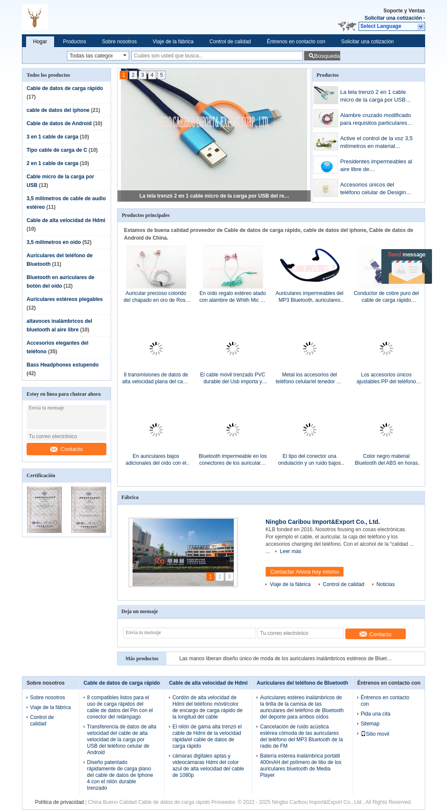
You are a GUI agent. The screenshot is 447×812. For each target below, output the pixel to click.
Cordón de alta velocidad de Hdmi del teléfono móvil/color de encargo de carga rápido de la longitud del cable (207, 707)
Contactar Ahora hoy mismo (304, 571)
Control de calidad (230, 42)
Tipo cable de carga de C (57, 150)
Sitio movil (375, 734)
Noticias (386, 584)
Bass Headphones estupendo (63, 365)
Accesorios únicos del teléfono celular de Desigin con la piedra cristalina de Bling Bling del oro (373, 189)
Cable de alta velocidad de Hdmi (66, 220)
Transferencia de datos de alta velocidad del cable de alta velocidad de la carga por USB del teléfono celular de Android (122, 739)
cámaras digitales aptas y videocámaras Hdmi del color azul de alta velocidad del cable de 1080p (208, 765)
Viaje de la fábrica (173, 42)
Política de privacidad (59, 802)
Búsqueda (327, 56)
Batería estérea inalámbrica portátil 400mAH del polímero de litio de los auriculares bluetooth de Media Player (300, 765)
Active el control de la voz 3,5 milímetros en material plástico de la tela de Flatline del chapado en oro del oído (376, 143)
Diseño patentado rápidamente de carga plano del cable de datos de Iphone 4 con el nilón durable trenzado (120, 775)
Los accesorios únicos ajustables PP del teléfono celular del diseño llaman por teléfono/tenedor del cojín (386, 378)
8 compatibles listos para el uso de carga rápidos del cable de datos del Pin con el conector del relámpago (120, 707)
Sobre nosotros (119, 42)
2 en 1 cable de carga (53, 163)
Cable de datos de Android (59, 123)
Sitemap (370, 724)
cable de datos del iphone (58, 110)
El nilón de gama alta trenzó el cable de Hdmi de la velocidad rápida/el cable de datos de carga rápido (207, 736)
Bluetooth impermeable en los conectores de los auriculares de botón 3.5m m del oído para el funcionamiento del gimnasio (233, 459)
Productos (74, 42)
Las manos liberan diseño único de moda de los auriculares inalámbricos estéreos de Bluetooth (286, 659)
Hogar (40, 42)
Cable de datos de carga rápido (65, 88)
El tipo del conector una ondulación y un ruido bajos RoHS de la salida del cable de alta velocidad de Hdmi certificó (309, 459)
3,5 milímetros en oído (54, 242)
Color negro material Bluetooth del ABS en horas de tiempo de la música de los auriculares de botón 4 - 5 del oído (386, 459)
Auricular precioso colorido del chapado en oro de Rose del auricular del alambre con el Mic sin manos (156, 297)
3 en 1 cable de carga (53, 137)
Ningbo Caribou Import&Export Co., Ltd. (323, 521)
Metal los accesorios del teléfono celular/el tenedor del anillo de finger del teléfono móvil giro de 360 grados (309, 378)
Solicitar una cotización (393, 18)
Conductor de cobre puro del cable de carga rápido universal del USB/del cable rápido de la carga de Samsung (386, 297)
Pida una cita (375, 714)
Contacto (66, 449)
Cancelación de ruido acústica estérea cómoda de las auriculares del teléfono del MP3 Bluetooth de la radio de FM (301, 736)
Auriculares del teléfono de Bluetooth (302, 683)
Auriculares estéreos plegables (65, 299)
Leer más (290, 551)
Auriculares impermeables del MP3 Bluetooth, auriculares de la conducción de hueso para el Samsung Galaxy (309, 297)
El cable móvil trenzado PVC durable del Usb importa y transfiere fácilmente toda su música (232, 378)
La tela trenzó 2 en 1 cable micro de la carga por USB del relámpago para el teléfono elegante (214, 196)
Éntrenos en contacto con (296, 42)
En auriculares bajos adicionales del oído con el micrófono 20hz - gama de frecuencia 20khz (156, 459)
